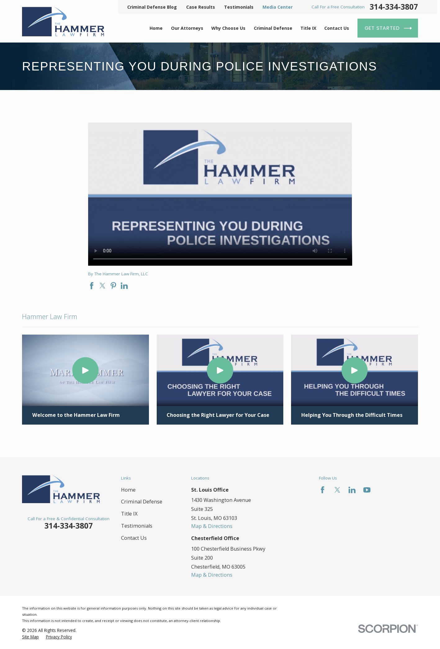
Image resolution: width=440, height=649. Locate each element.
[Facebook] (322, 490)
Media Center (278, 7)
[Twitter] (337, 490)
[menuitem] (30, 637)
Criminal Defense (141, 501)
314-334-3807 (394, 7)
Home (128, 489)
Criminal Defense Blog (152, 7)
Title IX (129, 513)
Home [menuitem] (156, 28)
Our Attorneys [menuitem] (187, 28)
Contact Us (134, 537)
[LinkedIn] (352, 490)
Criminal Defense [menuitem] (273, 28)
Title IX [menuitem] (308, 28)
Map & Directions (211, 526)
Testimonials (239, 7)
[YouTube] (366, 490)
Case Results (200, 7)
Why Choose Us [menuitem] (228, 28)
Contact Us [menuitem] (336, 28)
